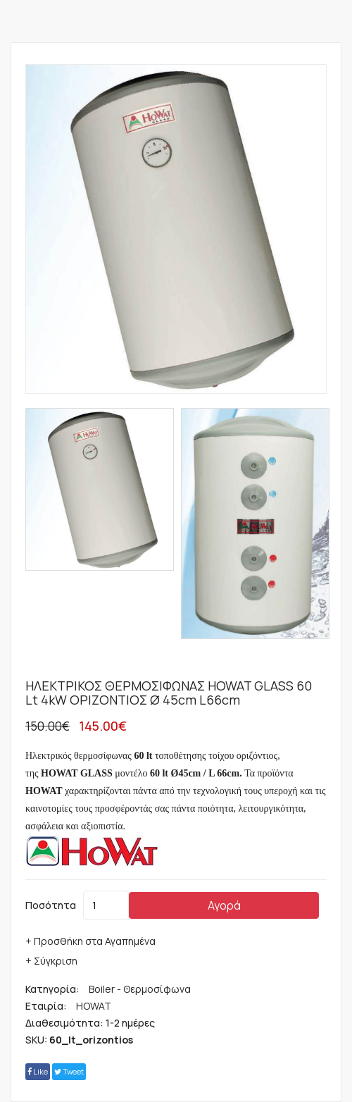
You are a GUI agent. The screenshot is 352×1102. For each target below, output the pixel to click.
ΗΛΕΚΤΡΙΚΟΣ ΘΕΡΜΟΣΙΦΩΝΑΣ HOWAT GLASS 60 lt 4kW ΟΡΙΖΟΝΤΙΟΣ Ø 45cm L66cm (168, 692)
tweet (69, 1071)
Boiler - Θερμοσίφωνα (140, 989)
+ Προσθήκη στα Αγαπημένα (90, 941)
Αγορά (224, 905)
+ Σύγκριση (51, 960)
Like (37, 1071)
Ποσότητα (50, 905)
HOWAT (93, 1006)
